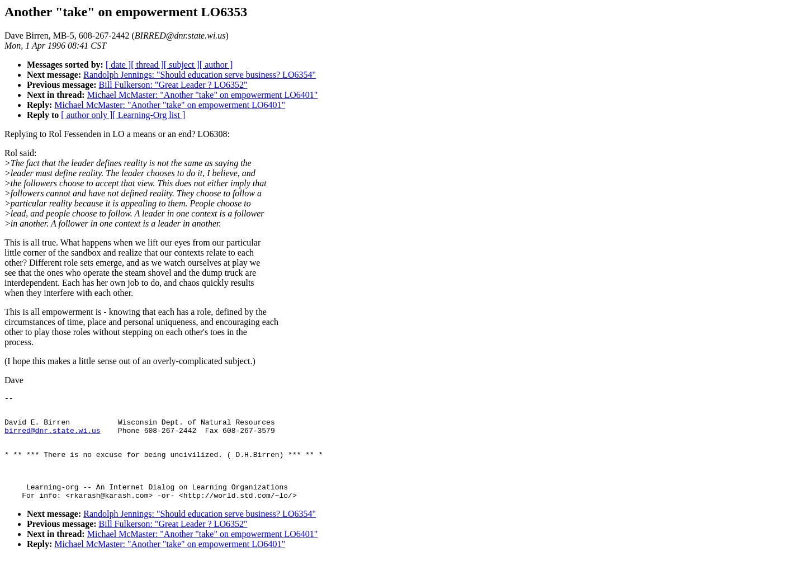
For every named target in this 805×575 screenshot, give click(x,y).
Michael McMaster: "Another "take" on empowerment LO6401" (202, 95)
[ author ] (216, 64)
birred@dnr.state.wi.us (52, 437)
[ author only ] (86, 115)
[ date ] (118, 64)
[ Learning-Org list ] (148, 115)
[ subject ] (182, 64)
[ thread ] (147, 64)
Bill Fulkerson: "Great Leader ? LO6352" (173, 84)
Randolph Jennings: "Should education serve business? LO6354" (199, 74)
